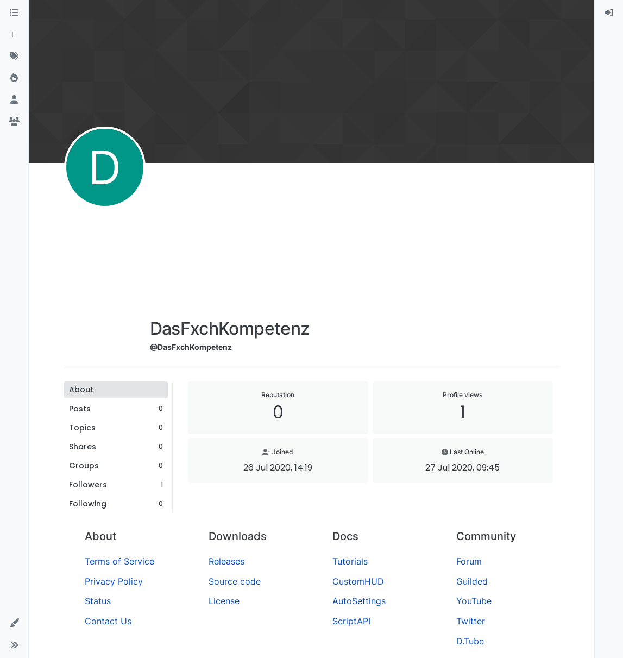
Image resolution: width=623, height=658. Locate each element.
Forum (469, 561)
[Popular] (14, 78)
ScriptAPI (351, 621)
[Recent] (14, 34)
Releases (226, 561)
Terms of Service (119, 561)
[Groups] (14, 121)
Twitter (470, 621)
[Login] (609, 13)
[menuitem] (609, 13)
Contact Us (108, 621)
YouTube (474, 601)
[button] (14, 623)
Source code (235, 581)
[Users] (14, 100)
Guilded (472, 581)
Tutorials (350, 561)
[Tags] (14, 56)
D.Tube (470, 641)
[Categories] (14, 13)
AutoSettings (359, 601)
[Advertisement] (230, 243)
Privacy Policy (114, 581)
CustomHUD (358, 581)
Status (98, 601)
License (224, 601)
